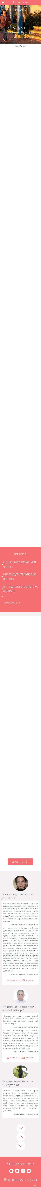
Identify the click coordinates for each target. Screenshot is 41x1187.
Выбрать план (20, 861)
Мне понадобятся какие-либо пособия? (19, 576)
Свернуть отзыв (28, 980)
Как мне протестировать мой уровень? (19, 564)
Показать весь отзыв (14, 980)
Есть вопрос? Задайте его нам (11, 602)
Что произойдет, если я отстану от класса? (20, 589)
